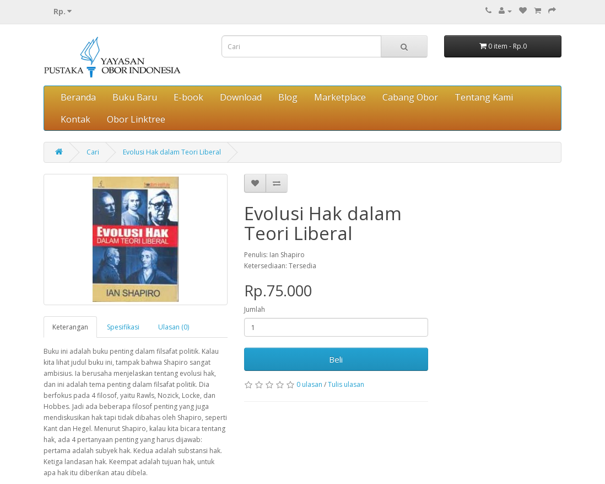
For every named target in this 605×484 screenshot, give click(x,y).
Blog (288, 97)
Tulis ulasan (346, 384)
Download (241, 97)
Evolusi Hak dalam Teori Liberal (172, 152)
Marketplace (340, 97)
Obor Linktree (136, 119)
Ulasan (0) (173, 327)
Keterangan (70, 327)
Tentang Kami (484, 97)
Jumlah (254, 309)
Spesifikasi (123, 327)
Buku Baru (134, 97)
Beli (336, 359)
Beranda (78, 97)
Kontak (75, 119)
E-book (188, 97)
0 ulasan (309, 384)
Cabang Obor (410, 97)
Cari (93, 152)
